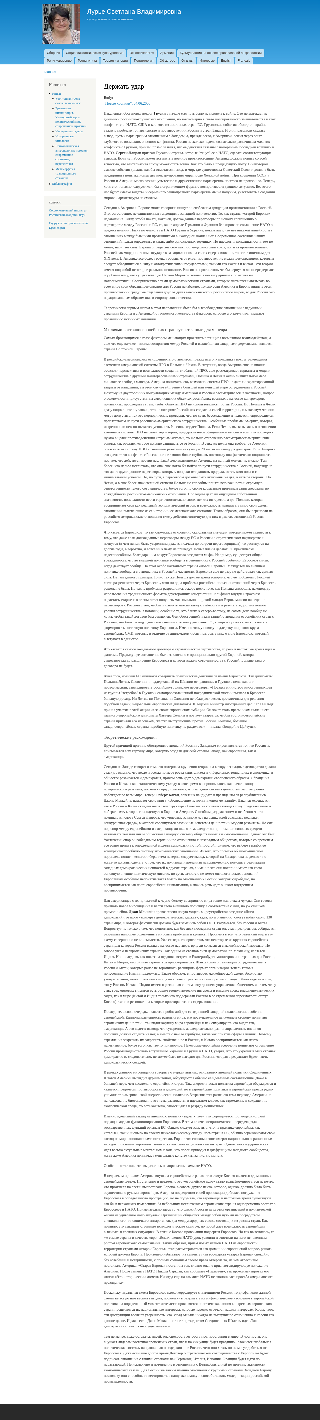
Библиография (62, 183)
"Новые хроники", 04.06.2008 (127, 103)
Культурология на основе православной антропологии (221, 53)
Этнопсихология (142, 53)
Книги (56, 93)
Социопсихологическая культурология (95, 53)
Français (244, 60)
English (226, 60)
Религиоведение (59, 60)
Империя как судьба (69, 131)
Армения (167, 53)
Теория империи (115, 60)
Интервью (207, 60)
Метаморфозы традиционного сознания (66, 173)
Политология (144, 60)
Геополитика (87, 60)
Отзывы (188, 60)
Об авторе (168, 60)
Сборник (53, 53)
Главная (50, 72)
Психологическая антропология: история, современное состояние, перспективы (72, 155)
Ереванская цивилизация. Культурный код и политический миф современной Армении (71, 117)
